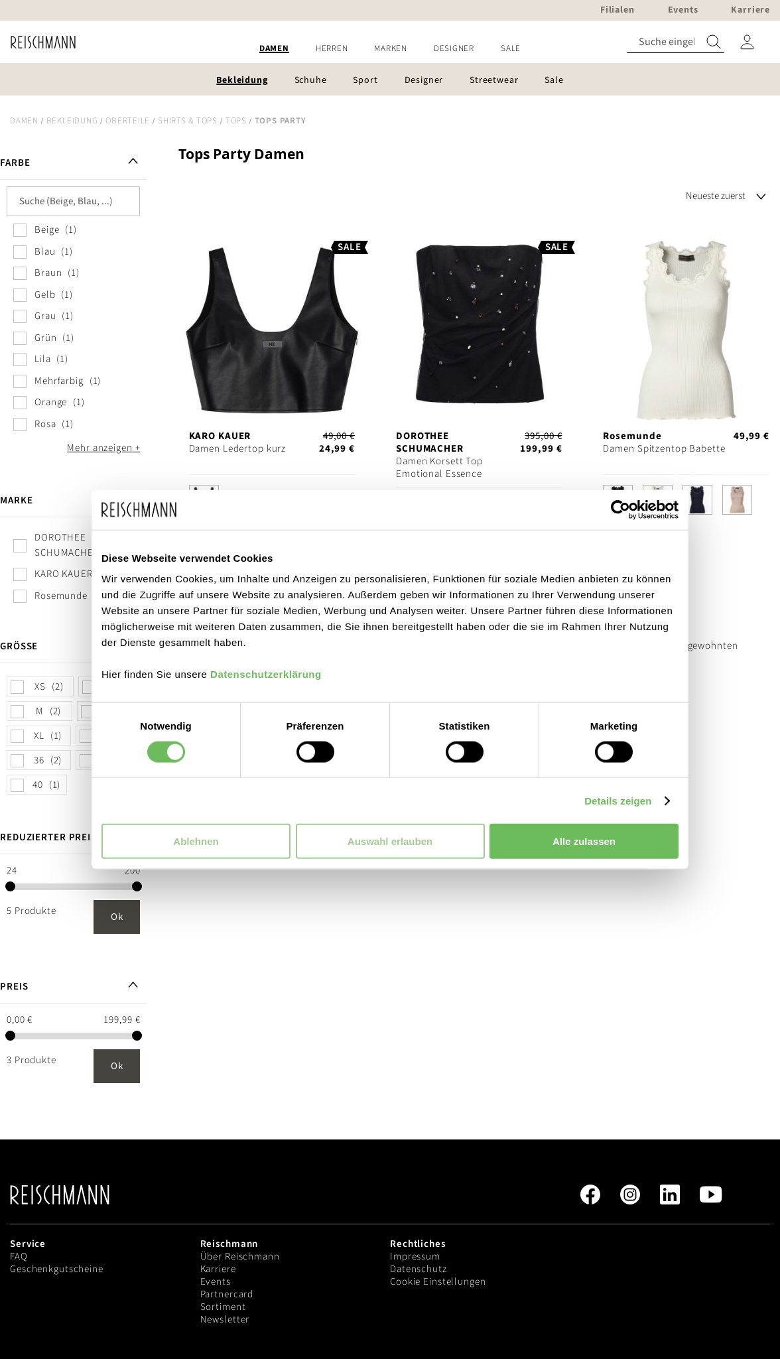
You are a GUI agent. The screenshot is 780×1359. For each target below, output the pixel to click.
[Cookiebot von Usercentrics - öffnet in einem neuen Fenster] (620, 509)
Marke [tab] (16, 500)
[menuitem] (274, 49)
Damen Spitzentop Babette (664, 449)
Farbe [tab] (15, 163)
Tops (236, 121)
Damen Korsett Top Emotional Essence (439, 467)
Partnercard (227, 1294)
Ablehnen (195, 841)
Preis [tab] (14, 987)
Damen (24, 121)
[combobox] (675, 42)
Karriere (218, 1269)
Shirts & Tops (188, 121)
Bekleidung (72, 121)
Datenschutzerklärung (266, 674)
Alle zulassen (584, 841)
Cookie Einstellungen (438, 1282)
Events (215, 1282)
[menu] (390, 49)
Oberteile (127, 121)
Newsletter (225, 1320)
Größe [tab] (19, 646)
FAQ (19, 1256)
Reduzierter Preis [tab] (48, 837)
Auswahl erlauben (390, 841)
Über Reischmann (240, 1256)
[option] (697, 500)
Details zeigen (617, 800)
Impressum (415, 1256)
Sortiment (223, 1307)
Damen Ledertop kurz (238, 449)
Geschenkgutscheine (56, 1269)
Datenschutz (418, 1269)
